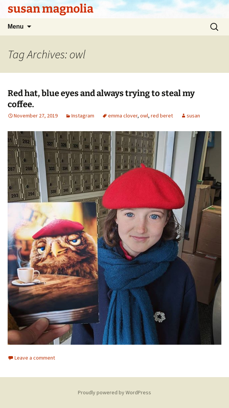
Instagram (82, 115)
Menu (16, 26)
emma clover (122, 115)
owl (144, 115)
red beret (162, 115)
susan (193, 115)
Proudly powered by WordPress (114, 392)
